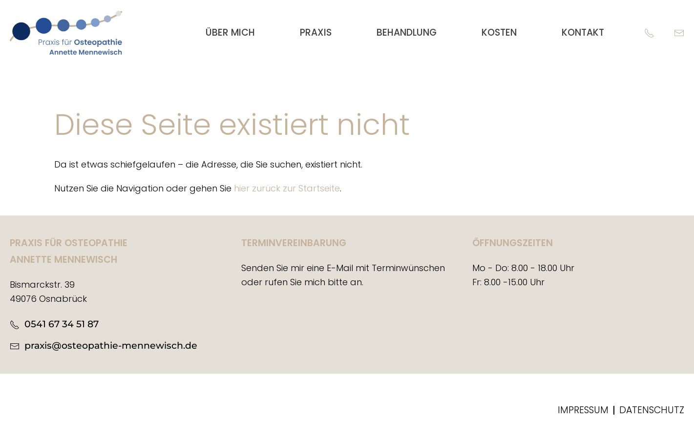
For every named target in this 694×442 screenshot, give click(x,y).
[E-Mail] (679, 32)
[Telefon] (649, 32)
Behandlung (407, 32)
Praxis (316, 32)
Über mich (230, 32)
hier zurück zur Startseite (287, 188)
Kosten (499, 32)
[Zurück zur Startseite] (66, 33)
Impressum (583, 410)
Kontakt (583, 32)
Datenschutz (651, 410)
